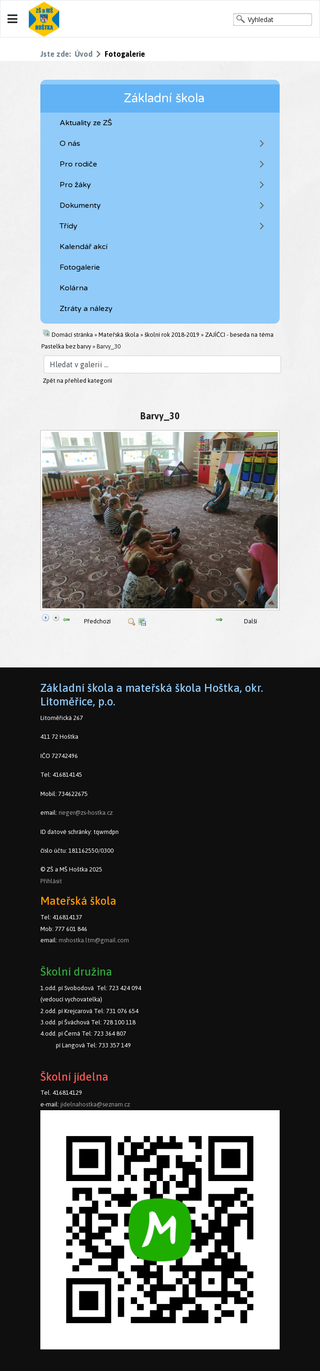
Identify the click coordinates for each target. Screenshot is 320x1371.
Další (250, 621)
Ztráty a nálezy (86, 308)
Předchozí (97, 621)
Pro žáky (75, 184)
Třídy (68, 226)
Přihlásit (51, 881)
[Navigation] (12, 19)
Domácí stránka (72, 334)
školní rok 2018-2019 (172, 334)
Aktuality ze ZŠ (86, 123)
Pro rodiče (78, 164)
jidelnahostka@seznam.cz (95, 1104)
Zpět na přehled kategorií (77, 380)
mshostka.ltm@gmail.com (94, 940)
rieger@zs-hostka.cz (86, 812)
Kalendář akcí (83, 246)
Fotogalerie (80, 267)
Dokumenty (80, 205)
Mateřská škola (119, 334)
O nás (70, 143)
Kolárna (74, 288)
